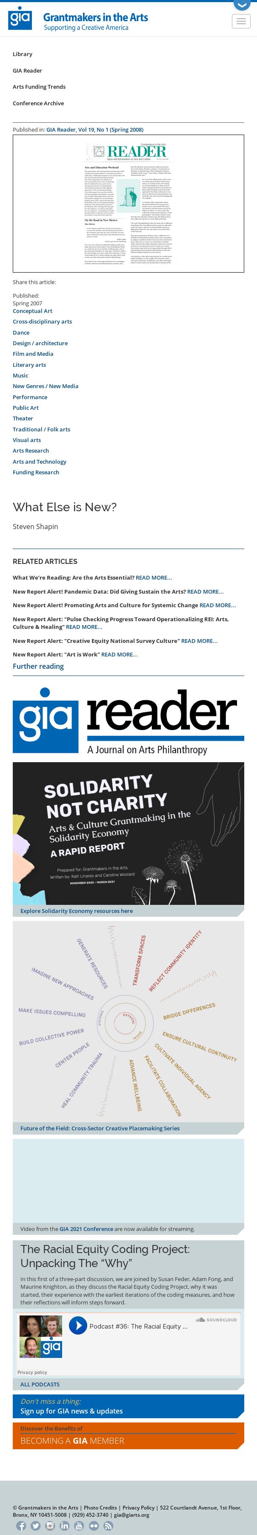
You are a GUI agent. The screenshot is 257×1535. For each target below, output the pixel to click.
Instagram (50, 1524)
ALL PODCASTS (40, 1384)
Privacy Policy (138, 1507)
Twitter (35, 1524)
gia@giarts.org (131, 1514)
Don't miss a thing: (128, 1406)
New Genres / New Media (46, 386)
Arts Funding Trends (39, 86)
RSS (108, 1524)
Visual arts (27, 440)
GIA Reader (27, 70)
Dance (21, 332)
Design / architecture (40, 343)
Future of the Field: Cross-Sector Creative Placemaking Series (100, 1128)
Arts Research (31, 450)
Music (20, 375)
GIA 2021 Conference (86, 1229)
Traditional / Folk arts (41, 429)
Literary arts (29, 365)
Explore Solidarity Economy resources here (76, 911)
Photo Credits (100, 1507)
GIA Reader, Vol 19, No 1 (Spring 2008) (94, 129)
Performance (30, 397)
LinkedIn (64, 1524)
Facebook (21, 1524)
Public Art (26, 407)
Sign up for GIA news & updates (71, 1411)
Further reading (38, 666)
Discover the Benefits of (128, 1436)
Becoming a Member (72, 1440)
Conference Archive (38, 103)
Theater (23, 418)
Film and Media (33, 354)
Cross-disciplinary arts (42, 321)
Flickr (94, 1524)
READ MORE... (154, 577)
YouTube (79, 1524)
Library (22, 54)
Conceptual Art (32, 311)
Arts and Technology (39, 461)
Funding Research (36, 472)
